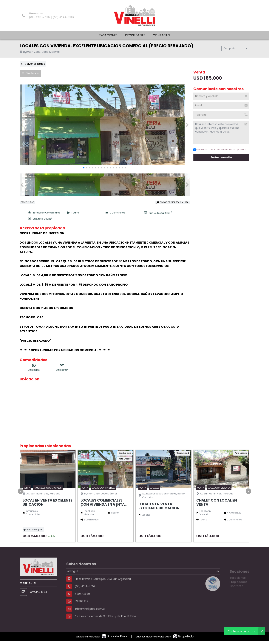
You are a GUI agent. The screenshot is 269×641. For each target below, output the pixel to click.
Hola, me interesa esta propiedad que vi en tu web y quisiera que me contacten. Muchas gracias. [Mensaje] (221, 132)
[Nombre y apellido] (221, 96)
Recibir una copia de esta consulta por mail (220, 149)
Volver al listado (33, 64)
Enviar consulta (221, 157)
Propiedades (135, 35)
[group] (105, 125)
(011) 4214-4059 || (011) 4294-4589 (51, 17)
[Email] (221, 105)
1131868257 (81, 613)
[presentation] (21, 491)
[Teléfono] (221, 115)
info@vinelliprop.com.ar (90, 620)
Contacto (161, 35)
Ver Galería (30, 73)
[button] (187, 125)
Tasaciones (108, 35)
